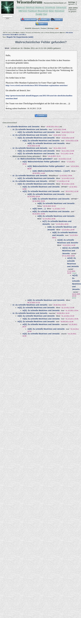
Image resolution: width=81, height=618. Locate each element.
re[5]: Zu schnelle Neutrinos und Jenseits (50, 199)
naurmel (52, 313)
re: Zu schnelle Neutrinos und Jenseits (29, 129)
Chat (45, 14)
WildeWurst (53, 176)
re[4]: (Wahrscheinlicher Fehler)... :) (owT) (51, 171)
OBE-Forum (23, 11)
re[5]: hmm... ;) (38, 208)
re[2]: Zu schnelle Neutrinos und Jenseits (36, 132)
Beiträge (51, 28)
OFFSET (52, 181)
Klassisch (35, 28)
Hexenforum (40, 7)
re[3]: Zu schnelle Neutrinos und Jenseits (41, 140)
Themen (43, 28)
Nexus (51, 11)
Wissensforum (42, 11)
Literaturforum (61, 7)
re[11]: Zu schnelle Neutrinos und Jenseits (70, 250)
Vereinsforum (59, 11)
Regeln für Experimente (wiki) (20, 37)
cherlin (64, 334)
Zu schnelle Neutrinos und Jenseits (23, 126)
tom (50, 129)
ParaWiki (39, 14)
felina (68, 194)
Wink (7, 48)
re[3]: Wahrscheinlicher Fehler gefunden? (46, 166)
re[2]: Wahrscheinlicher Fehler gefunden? (41, 161)
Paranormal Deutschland (53, 3)
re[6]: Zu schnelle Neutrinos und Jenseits (55, 203)
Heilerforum (30, 7)
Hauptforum (21, 7)
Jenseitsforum (50, 7)
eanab (73, 253)
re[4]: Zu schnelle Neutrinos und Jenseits (45, 143)
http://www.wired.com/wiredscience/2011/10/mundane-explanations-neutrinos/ (37, 85)
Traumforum (32, 11)
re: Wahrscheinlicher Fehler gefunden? (35, 159)
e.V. (65, 3)
